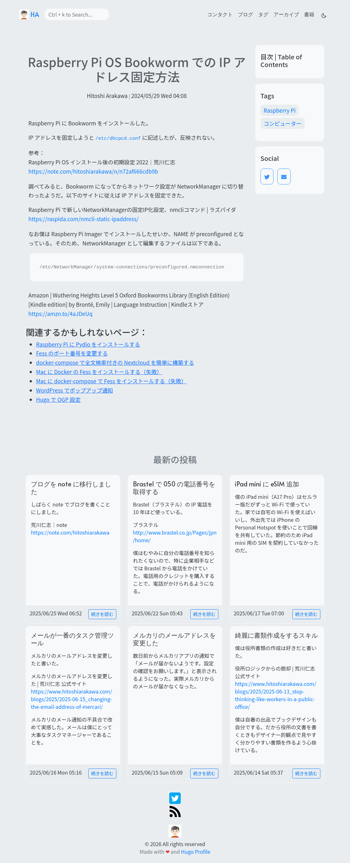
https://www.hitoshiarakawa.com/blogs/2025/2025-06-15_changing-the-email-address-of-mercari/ (71, 698)
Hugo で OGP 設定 (58, 399)
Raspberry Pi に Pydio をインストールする (88, 344)
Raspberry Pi (279, 110)
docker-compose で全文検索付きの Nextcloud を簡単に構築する (115, 362)
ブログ (245, 14)
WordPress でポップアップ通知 (74, 390)
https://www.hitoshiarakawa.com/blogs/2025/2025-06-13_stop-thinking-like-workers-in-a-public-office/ (275, 695)
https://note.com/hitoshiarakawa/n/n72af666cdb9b (93, 171)
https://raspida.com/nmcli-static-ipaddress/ (83, 219)
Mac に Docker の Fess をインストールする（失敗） (99, 372)
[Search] (76, 14)
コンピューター (283, 123)
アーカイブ (286, 14)
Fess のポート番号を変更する (72, 353)
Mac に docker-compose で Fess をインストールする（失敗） (111, 381)
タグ (263, 14)
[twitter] (175, 797)
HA (29, 14)
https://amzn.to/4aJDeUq (60, 314)
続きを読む (102, 614)
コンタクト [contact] (220, 14)
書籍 (309, 14)
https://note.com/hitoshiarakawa (70, 532)
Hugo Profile (195, 851)
